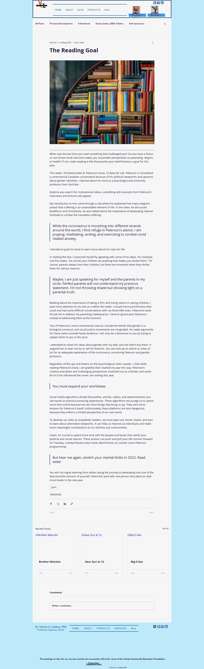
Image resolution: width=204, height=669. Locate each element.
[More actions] (152, 42)
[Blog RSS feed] (154, 626)
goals (53, 487)
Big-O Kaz (137, 562)
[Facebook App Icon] (158, 2)
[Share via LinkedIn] (64, 503)
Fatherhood (84, 23)
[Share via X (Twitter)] (58, 503)
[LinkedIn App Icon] (162, 2)
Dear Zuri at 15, (95, 562)
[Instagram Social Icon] (154, 2)
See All (165, 528)
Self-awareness (136, 23)
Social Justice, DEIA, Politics (109, 23)
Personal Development (61, 23)
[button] (165, 23)
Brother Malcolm (50, 562)
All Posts (39, 23)
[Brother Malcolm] (56, 545)
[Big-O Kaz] (148, 545)
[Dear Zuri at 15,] (102, 545)
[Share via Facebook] (51, 503)
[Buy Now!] (137, 15)
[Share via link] (71, 503)
